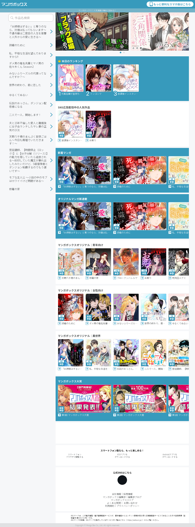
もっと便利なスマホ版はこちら (170, 4)
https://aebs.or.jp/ (134, 520)
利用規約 (109, 505)
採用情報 (128, 494)
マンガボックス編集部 (114, 497)
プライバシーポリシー (128, 505)
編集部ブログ (135, 497)
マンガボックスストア (122, 499)
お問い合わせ (130, 502)
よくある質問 (114, 502)
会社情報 (116, 494)
